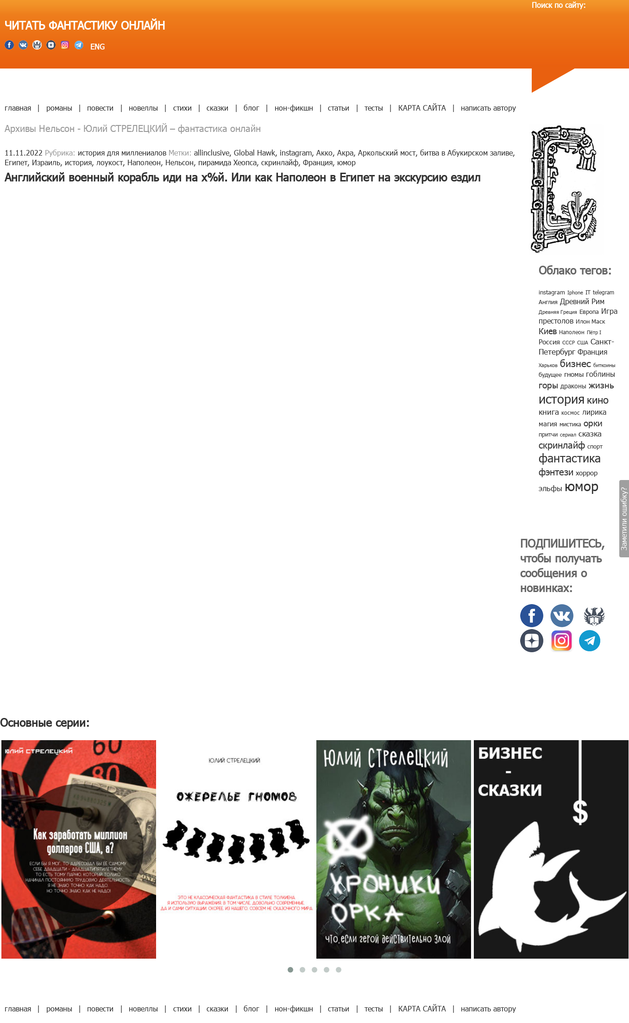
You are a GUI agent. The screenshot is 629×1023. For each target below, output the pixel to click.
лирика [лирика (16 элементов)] (594, 412)
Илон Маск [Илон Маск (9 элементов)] (590, 321)
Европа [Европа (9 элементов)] (589, 311)
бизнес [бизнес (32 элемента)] (575, 362)
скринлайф (279, 162)
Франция (318, 162)
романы (59, 107)
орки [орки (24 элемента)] (593, 422)
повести (100, 107)
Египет (16, 162)
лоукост (109, 162)
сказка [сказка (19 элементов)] (590, 433)
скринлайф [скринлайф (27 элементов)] (562, 444)
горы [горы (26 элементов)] (548, 384)
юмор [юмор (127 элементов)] (581, 485)
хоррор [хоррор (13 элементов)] (587, 472)
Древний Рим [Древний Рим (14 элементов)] (582, 301)
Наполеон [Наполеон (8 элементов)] (572, 332)
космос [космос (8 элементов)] (570, 412)
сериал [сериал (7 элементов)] (568, 434)
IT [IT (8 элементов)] (588, 292)
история (78, 162)
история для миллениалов (122, 152)
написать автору (488, 107)
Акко (324, 152)
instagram (296, 152)
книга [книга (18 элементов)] (549, 411)
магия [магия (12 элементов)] (548, 423)
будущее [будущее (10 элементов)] (550, 374)
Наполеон (144, 162)
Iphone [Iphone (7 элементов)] (575, 292)
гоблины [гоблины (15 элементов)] (600, 374)
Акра (345, 152)
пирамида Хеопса (227, 162)
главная (18, 107)
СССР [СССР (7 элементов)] (568, 342)
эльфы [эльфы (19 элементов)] (550, 488)
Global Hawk (254, 152)
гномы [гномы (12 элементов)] (574, 374)
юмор (346, 162)
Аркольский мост (386, 152)
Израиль (46, 162)
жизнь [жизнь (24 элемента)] (601, 384)
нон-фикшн (294, 107)
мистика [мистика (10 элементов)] (570, 424)
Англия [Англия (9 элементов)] (548, 302)
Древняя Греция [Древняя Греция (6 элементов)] (558, 312)
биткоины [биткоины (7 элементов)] (604, 365)
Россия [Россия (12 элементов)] (549, 341)
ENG (96, 46)
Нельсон (179, 162)
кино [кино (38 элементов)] (598, 399)
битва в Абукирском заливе (466, 152)
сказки (217, 107)
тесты (374, 107)
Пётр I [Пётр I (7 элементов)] (594, 332)
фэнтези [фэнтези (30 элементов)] (556, 471)
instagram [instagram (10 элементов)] (552, 292)
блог (251, 107)
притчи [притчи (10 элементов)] (548, 434)
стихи (182, 107)
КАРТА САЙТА (422, 107)
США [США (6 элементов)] (582, 342)
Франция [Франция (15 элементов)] (592, 351)
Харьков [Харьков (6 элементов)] (548, 365)
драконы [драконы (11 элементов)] (573, 385)
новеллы (143, 107)
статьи (338, 107)
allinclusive (211, 152)
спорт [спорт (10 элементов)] (595, 446)
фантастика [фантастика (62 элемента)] (570, 457)
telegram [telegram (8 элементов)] (603, 292)
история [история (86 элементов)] (562, 398)
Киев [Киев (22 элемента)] (548, 330)
